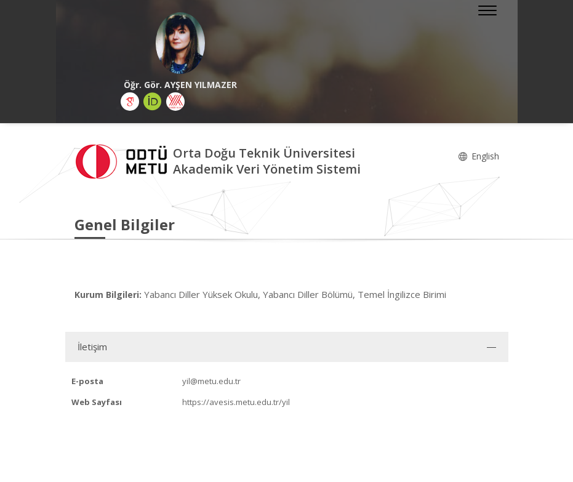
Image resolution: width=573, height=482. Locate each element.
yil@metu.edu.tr (211, 381)
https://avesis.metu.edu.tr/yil (236, 402)
